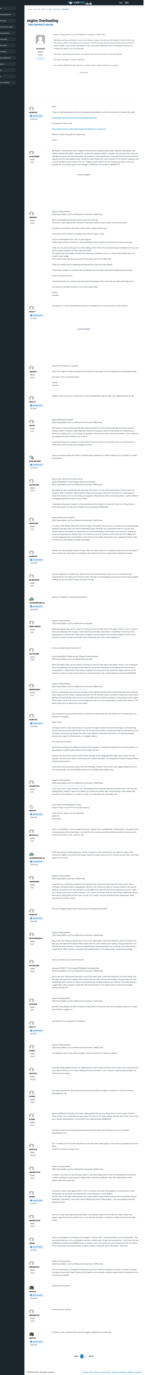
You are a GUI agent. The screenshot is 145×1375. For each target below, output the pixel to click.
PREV (76, 1356)
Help (91, 1372)
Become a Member (10, 82)
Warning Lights (9, 39)
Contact (85, 1372)
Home (6, 8)
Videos (6, 70)
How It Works (8, 52)
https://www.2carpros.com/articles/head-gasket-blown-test (74, 118)
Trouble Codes (8, 45)
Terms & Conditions (119, 1372)
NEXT (91, 1356)
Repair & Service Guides (11, 27)
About (96, 1372)
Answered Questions (10, 14)
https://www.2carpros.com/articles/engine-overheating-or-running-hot (79, 129)
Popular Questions (10, 33)
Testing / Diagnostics (10, 58)
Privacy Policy (105, 1372)
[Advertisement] (84, 88)
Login (121, 2)
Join (127, 2)
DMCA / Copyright (135, 1372)
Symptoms (7, 64)
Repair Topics (8, 21)
